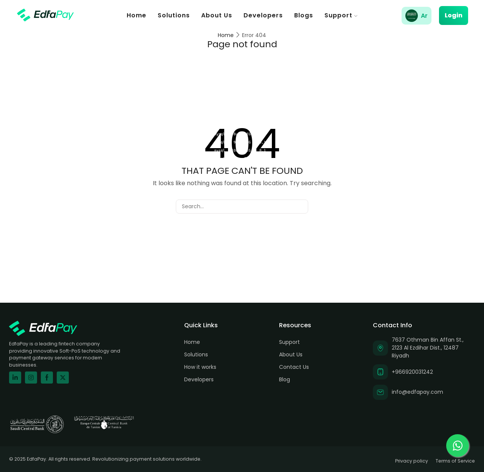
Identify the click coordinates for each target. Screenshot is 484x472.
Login (453, 15)
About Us (216, 15)
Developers (263, 15)
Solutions (174, 15)
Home (136, 15)
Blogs (303, 15)
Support (340, 15)
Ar (424, 15)
